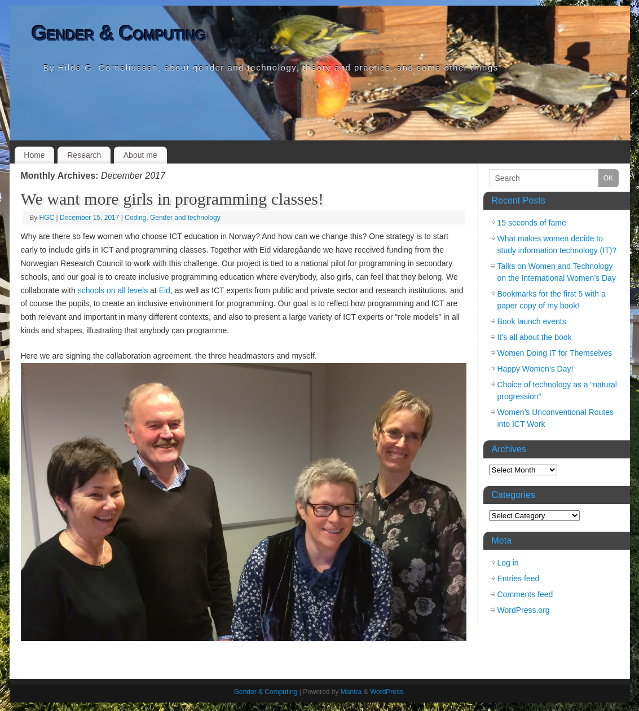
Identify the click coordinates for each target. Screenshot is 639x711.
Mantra (351, 692)
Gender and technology (185, 218)
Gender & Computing (119, 33)
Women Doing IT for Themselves (554, 352)
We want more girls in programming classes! (172, 198)
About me (140, 155)
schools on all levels (113, 290)
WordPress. (387, 692)
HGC (47, 218)
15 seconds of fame (531, 222)
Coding (135, 218)
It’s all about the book (534, 337)
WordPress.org (523, 610)
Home (34, 155)
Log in (508, 562)
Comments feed (525, 594)
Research (84, 155)
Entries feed (518, 578)
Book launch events (531, 321)
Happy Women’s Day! (535, 368)
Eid (164, 290)
